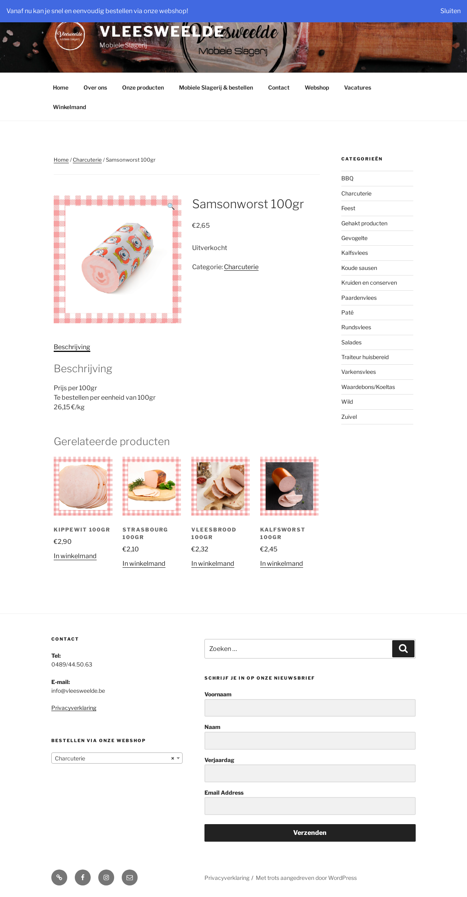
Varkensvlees (358, 371)
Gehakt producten (364, 223)
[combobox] (117, 758)
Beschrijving (72, 347)
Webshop (317, 87)
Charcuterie (87, 159)
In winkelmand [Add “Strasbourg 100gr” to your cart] (144, 563)
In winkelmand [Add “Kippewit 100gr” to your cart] (75, 556)
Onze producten (143, 87)
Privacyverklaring (73, 707)
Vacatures (357, 87)
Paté (347, 312)
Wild (347, 401)
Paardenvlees (359, 297)
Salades (351, 342)
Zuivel (349, 416)
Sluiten (450, 11)
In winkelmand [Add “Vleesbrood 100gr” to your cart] (212, 563)
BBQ (347, 178)
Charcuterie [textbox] (114, 758)
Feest (348, 208)
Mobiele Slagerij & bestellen (216, 87)
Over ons (95, 87)
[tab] (72, 347)
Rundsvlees (356, 327)
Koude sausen (359, 267)
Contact (279, 87)
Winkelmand (69, 107)
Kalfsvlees (354, 252)
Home (60, 87)
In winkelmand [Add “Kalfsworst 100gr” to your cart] (281, 563)
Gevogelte (354, 238)
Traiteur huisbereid (365, 357)
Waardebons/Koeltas (368, 386)
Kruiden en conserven (369, 282)
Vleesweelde (162, 31)
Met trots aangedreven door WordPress (306, 877)
